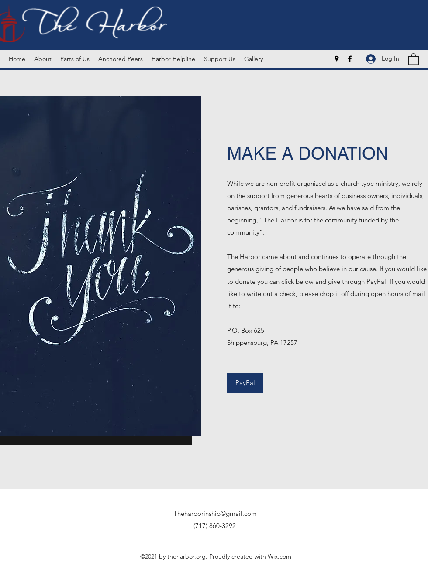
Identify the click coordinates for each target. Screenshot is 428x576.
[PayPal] (245, 383)
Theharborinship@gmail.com (215, 513)
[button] (413, 58)
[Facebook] (349, 59)
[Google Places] (336, 59)
